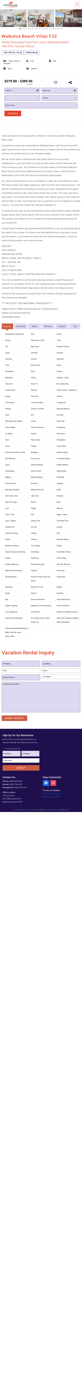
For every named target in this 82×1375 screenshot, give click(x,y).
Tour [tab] (75, 326)
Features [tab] (7, 326)
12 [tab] (43, 29)
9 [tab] (37, 29)
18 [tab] (56, 29)
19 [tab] (58, 29)
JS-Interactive (63, 810)
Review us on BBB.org (52, 793)
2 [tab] (22, 29)
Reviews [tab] (48, 326)
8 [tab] (35, 29)
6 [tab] (30, 29)
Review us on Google (51, 797)
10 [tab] (39, 29)
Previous (1, 18)
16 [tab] (52, 29)
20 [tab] (60, 29)
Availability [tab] (21, 326)
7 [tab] (33, 29)
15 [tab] (49, 29)
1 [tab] (20, 29)
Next (80, 18)
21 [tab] (62, 29)
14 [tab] (47, 29)
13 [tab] (45, 29)
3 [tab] (24, 29)
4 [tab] (26, 29)
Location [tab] (62, 326)
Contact (43, 810)
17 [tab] (54, 29)
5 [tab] (28, 29)
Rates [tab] (34, 326)
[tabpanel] (41, 18)
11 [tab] (41, 29)
